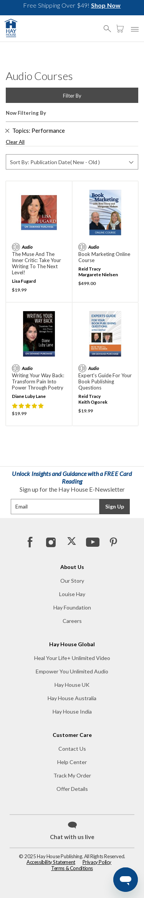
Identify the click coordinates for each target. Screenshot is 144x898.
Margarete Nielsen (98, 274)
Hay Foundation (72, 607)
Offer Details (72, 789)
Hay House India (72, 711)
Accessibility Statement (50, 862)
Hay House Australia (72, 698)
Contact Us (72, 748)
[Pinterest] (112, 542)
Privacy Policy (97, 862)
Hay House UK (72, 684)
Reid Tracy (89, 269)
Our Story (72, 580)
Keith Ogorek (93, 402)
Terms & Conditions (72, 868)
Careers (72, 621)
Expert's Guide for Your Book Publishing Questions (105, 381)
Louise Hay (72, 594)
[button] (109, 25)
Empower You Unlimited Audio (72, 671)
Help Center (72, 762)
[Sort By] (72, 161)
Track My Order (72, 775)
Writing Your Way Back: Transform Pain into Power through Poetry (38, 381)
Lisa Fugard (24, 281)
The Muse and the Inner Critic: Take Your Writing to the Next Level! (36, 263)
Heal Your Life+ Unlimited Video (72, 658)
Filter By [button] (72, 96)
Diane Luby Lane (29, 396)
